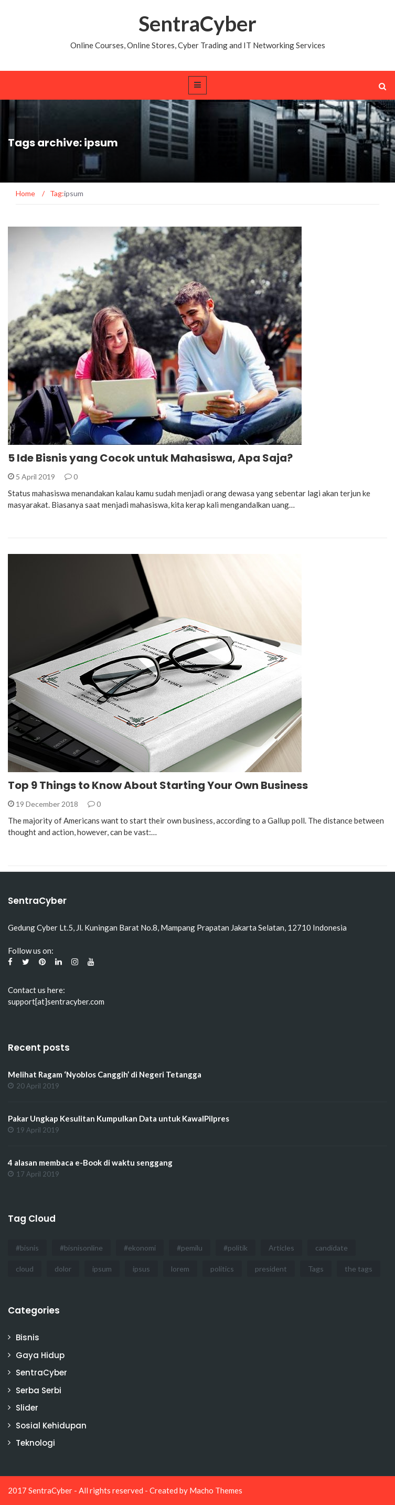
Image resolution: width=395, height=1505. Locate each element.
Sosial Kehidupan (51, 1425)
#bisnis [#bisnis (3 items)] (27, 1247)
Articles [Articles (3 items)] (281, 1247)
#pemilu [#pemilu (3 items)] (189, 1247)
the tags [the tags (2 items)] (358, 1268)
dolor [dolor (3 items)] (63, 1268)
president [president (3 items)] (271, 1268)
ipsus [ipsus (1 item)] (141, 1268)
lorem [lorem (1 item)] (180, 1268)
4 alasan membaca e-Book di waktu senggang (90, 1162)
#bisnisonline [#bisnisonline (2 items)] (81, 1247)
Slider (27, 1407)
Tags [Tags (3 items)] (316, 1268)
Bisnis (27, 1337)
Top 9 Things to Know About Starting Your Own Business (158, 785)
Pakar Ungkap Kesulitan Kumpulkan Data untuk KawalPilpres (118, 1118)
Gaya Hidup (40, 1355)
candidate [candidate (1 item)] (331, 1247)
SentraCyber (197, 23)
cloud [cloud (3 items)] (25, 1268)
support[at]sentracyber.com (56, 1001)
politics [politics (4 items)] (222, 1268)
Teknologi (35, 1442)
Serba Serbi (38, 1390)
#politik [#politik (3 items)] (235, 1247)
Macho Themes (215, 1490)
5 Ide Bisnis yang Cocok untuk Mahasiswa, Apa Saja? (150, 458)
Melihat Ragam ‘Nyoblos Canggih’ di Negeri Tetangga (104, 1074)
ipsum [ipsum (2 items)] (102, 1268)
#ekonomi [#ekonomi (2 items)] (140, 1247)
